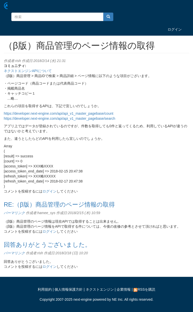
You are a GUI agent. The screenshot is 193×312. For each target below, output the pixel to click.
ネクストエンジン (100, 289)
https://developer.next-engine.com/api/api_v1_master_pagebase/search (59, 118)
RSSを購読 (144, 289)
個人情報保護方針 (69, 289)
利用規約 (45, 289)
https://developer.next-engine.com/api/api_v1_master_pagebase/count (58, 113)
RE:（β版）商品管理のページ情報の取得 (59, 204)
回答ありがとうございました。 (47, 244)
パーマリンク (14, 213)
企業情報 (124, 289)
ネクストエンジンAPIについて (28, 71)
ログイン (175, 29)
